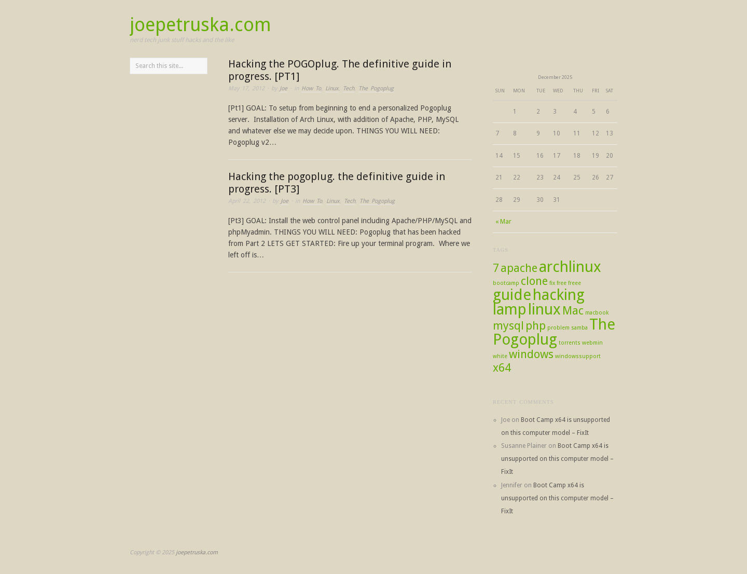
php (535, 325)
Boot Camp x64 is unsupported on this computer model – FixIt (557, 458)
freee (574, 283)
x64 (502, 367)
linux (544, 309)
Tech (348, 88)
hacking (559, 295)
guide (512, 295)
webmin (592, 342)
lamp (510, 309)
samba (579, 327)
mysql (508, 325)
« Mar (503, 221)
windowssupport (578, 356)
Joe (283, 88)
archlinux (570, 267)
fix (552, 283)
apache (519, 268)
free (561, 283)
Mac (573, 310)
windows (531, 354)
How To (311, 88)
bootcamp (506, 283)
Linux (332, 88)
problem (558, 327)
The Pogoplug (376, 88)
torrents (569, 342)
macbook (596, 312)
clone (534, 281)
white (500, 356)
